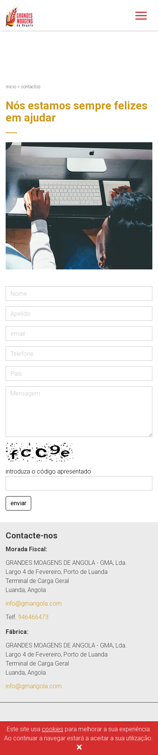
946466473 (33, 617)
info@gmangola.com (34, 603)
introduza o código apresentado (48, 471)
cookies (52, 729)
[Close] (79, 748)
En (149, 38)
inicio (11, 86)
